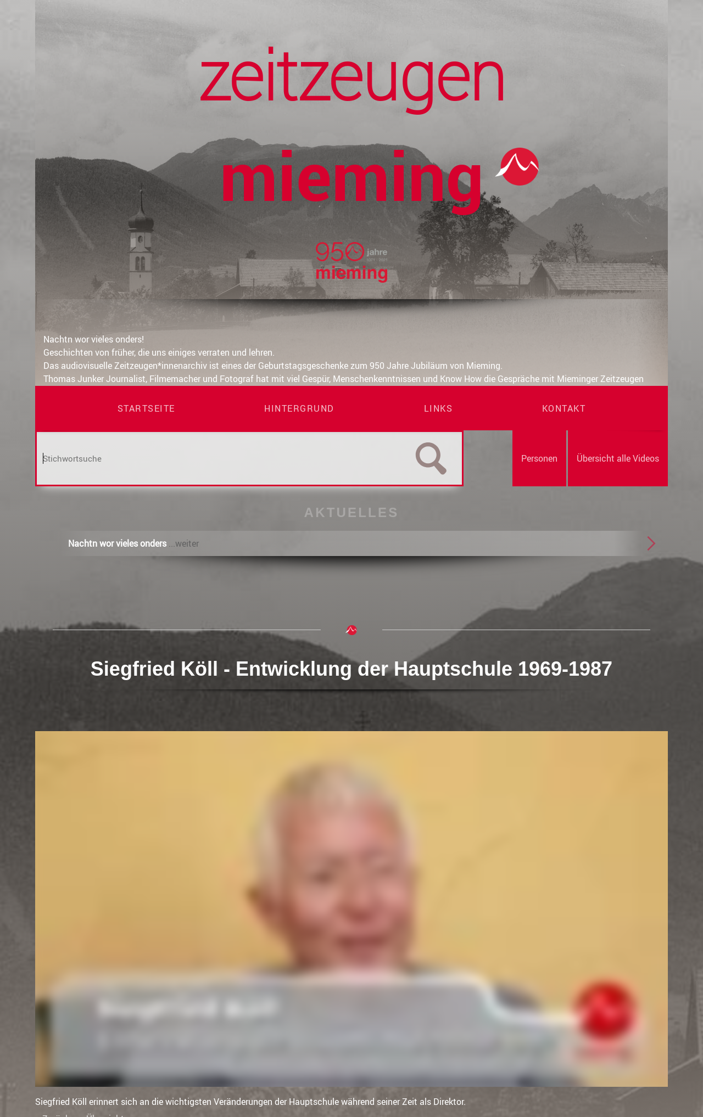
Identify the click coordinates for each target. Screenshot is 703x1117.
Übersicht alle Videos (618, 458)
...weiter (184, 543)
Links (438, 408)
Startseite (146, 408)
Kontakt (564, 408)
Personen (539, 458)
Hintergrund (299, 408)
